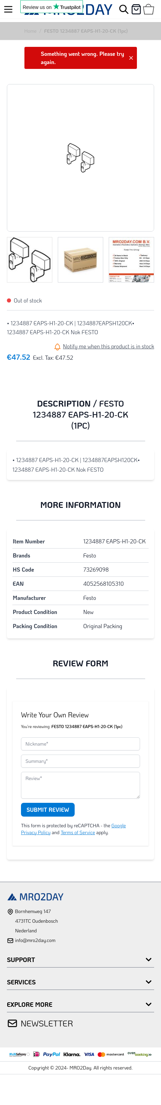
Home (30, 31)
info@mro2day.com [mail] (35, 940)
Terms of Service (78, 832)
